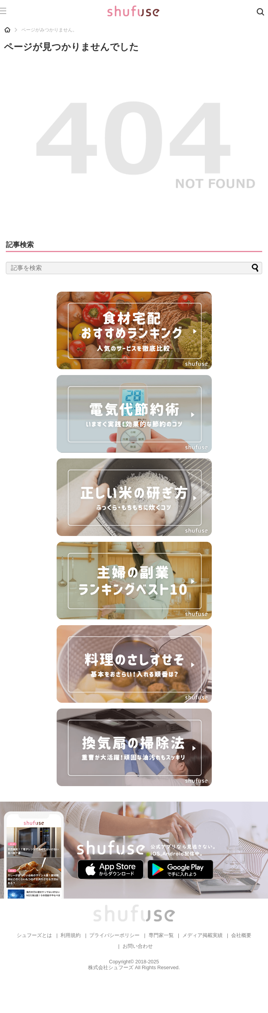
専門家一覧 (161, 935)
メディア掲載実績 (202, 935)
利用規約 (71, 935)
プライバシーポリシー (114, 935)
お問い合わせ (138, 946)
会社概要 (241, 935)
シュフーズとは (34, 935)
